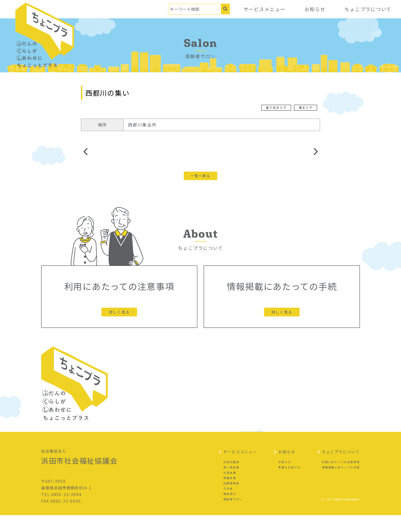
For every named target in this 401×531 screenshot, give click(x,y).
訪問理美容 (231, 499)
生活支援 (229, 488)
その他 (228, 504)
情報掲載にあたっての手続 (341, 483)
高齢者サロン (232, 515)
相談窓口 (229, 510)
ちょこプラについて (367, 9)
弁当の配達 (231, 478)
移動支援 (229, 494)
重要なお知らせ (289, 483)
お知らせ (314, 9)
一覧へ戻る (200, 176)
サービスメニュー (263, 9)
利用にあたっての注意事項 (341, 478)
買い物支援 (231, 483)
